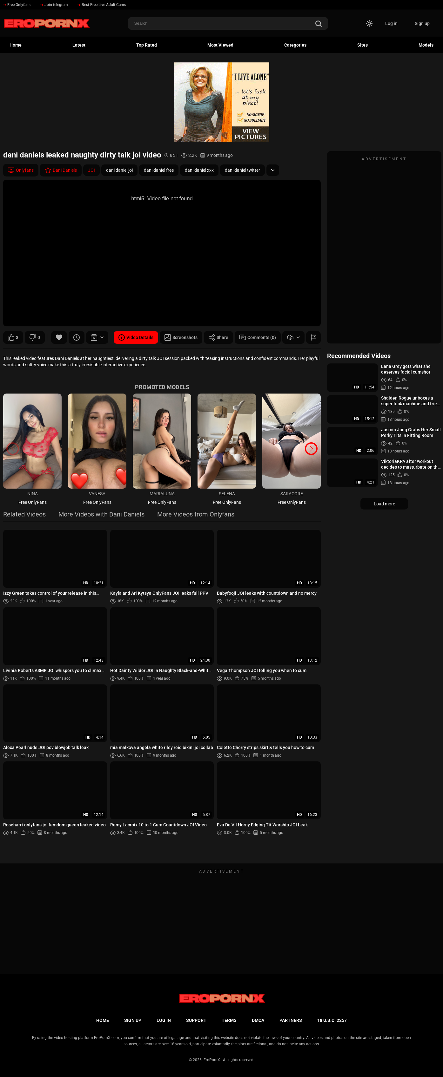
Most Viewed (220, 45)
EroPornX (212, 1060)
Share (218, 337)
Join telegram (54, 5)
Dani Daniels (61, 170)
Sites (362, 45)
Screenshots (181, 337)
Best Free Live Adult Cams (101, 5)
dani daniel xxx (199, 170)
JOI (91, 170)
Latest (78, 45)
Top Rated (146, 45)
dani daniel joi (119, 170)
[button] (311, 448)
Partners (290, 1020)
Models (426, 45)
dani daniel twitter (242, 170)
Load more (384, 503)
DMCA (258, 1020)
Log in (391, 23)
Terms (229, 1020)
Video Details (135, 337)
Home (16, 45)
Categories (295, 45)
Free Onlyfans (16, 5)
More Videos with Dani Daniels (101, 514)
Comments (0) (257, 337)
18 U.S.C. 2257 (332, 1020)
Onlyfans (21, 170)
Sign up (422, 23)
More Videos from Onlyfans (195, 514)
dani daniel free (159, 170)
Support (196, 1020)
